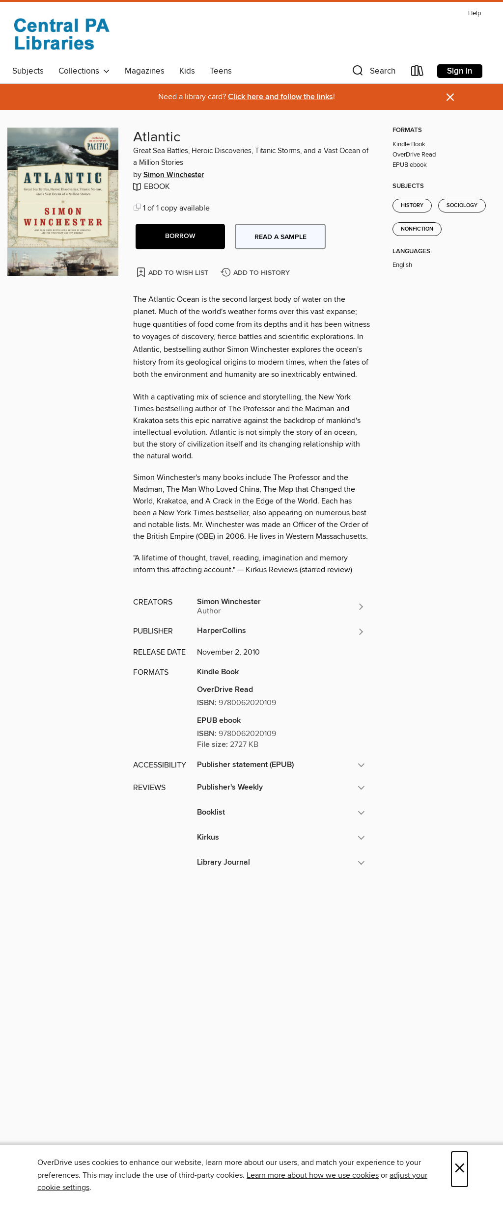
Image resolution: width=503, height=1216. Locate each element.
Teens (221, 71)
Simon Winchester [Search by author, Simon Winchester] (173, 175)
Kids (187, 71)
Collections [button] (84, 71)
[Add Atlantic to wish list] (173, 272)
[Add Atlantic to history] (256, 273)
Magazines (145, 71)
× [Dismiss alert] (450, 97)
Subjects (28, 71)
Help (474, 13)
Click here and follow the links (280, 97)
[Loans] (417, 72)
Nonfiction (417, 229)
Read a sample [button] (280, 237)
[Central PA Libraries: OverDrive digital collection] (61, 33)
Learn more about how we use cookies (313, 1175)
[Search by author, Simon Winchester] (281, 606)
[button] (373, 72)
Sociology (462, 205)
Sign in (460, 71)
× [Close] (459, 1169)
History (412, 205)
